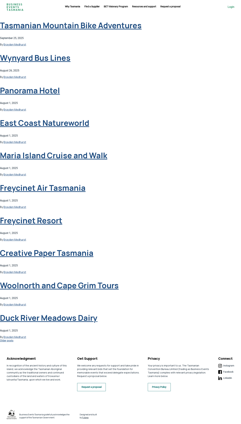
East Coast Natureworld (44, 123)
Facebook (225, 372)
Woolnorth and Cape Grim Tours (59, 285)
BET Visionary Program (116, 6)
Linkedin (225, 378)
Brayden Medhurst (15, 44)
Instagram (226, 366)
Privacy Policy (160, 388)
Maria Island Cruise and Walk (53, 155)
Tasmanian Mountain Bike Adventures (71, 25)
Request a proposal (170, 6)
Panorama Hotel (30, 90)
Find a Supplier (92, 6)
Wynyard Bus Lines (35, 58)
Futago (85, 418)
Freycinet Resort (31, 220)
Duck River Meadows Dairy (48, 318)
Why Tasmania (72, 6)
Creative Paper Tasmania (46, 253)
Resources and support (144, 6)
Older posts (6, 340)
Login (231, 7)
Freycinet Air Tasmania (43, 188)
